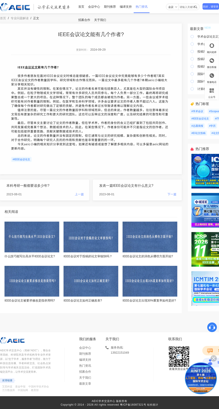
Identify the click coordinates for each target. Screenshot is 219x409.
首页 (81, 6)
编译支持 (126, 6)
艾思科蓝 (7, 386)
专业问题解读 (20, 18)
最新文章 (85, 383)
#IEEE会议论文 (21, 159)
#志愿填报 (197, 125)
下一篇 (171, 194)
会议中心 (94, 6)
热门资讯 (142, 6)
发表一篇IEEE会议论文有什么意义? (126, 185)
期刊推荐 (110, 6)
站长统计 (152, 404)
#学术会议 (197, 111)
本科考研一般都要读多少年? (27, 185)
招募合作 (84, 20)
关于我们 (100, 20)
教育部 (35, 390)
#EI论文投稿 (198, 133)
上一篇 (79, 194)
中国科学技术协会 (38, 386)
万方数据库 (8, 390)
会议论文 (31, 67)
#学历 (212, 125)
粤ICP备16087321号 (133, 404)
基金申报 (20, 386)
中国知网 (23, 390)
